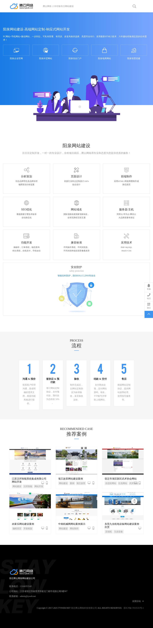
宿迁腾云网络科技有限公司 (84, 608)
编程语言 (17, 528)
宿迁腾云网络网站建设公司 (26, 6)
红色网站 (122, 483)
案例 (72, 483)
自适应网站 (110, 483)
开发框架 (28, 528)
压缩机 (108, 532)
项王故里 (81, 483)
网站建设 (17, 486)
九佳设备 (118, 532)
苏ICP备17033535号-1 (134, 608)
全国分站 (138, 601)
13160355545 (26, 586)
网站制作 (74, 528)
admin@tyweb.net (28, 596)
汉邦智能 (28, 486)
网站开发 (39, 486)
